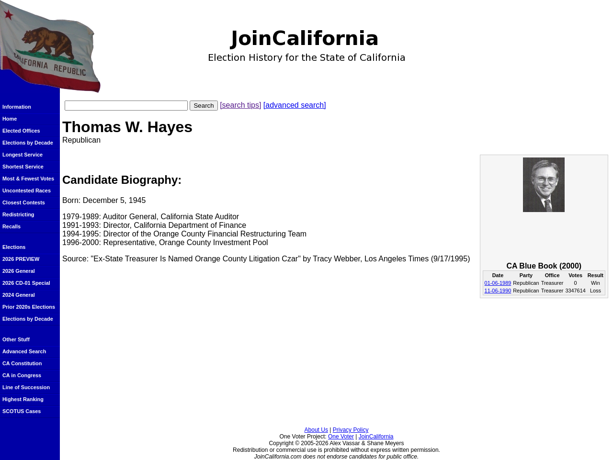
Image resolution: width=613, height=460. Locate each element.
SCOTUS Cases (21, 411)
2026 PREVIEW (20, 259)
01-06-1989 (498, 283)
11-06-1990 (498, 290)
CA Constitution (22, 363)
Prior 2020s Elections (28, 307)
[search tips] (240, 105)
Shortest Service (23, 166)
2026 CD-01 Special (26, 283)
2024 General (18, 295)
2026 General (18, 271)
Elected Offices (21, 131)
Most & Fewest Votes (28, 178)
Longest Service (22, 154)
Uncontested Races (26, 190)
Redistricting (18, 214)
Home (9, 119)
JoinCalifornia (376, 436)
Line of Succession (26, 387)
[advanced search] (294, 105)
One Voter (341, 436)
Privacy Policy (351, 429)
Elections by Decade (27, 143)
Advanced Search (24, 351)
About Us (316, 429)
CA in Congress (21, 375)
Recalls (11, 226)
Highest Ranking (23, 399)
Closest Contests (23, 202)
